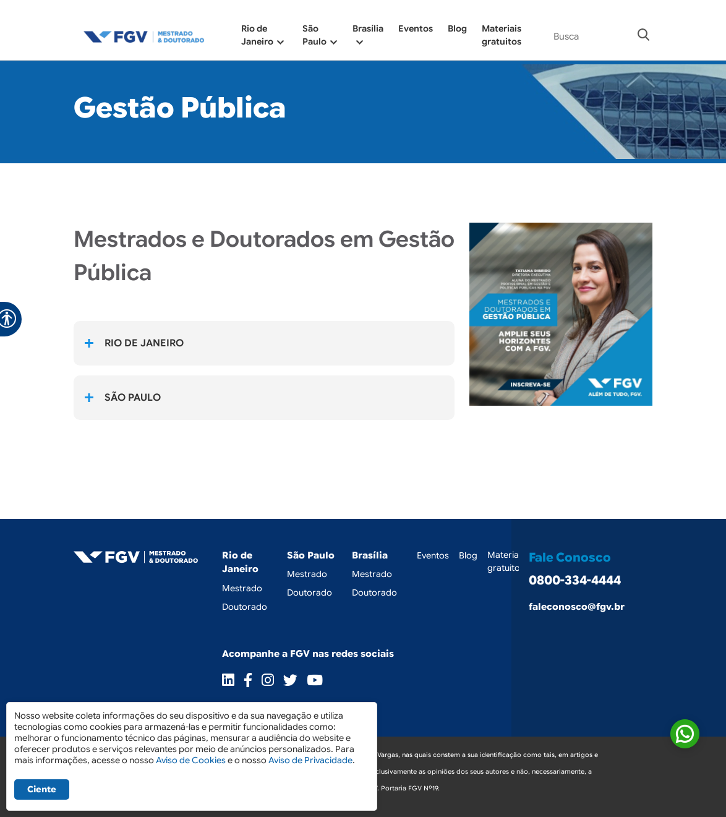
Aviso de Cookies (191, 760)
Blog (457, 28)
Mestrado (242, 588)
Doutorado (244, 606)
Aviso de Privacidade (310, 760)
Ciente (41, 789)
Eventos (415, 28)
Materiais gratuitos (506, 561)
